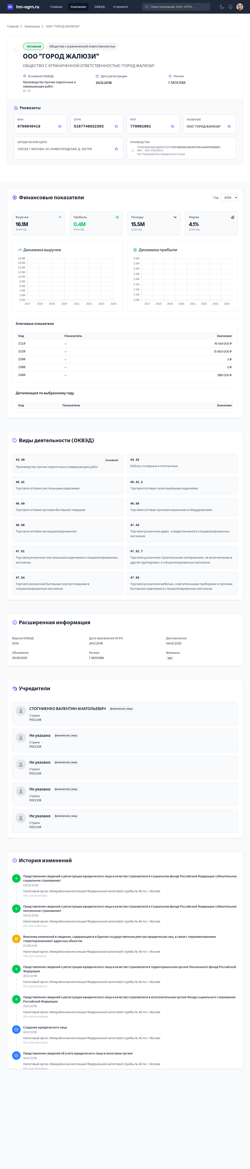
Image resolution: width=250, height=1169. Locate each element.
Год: (216, 197)
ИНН (20, 119)
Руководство (140, 142)
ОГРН (77, 119)
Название (194, 119)
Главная (56, 7)
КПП (133, 119)
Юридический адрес (32, 142)
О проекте (120, 7)
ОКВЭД (100, 7)
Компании (78, 7)
